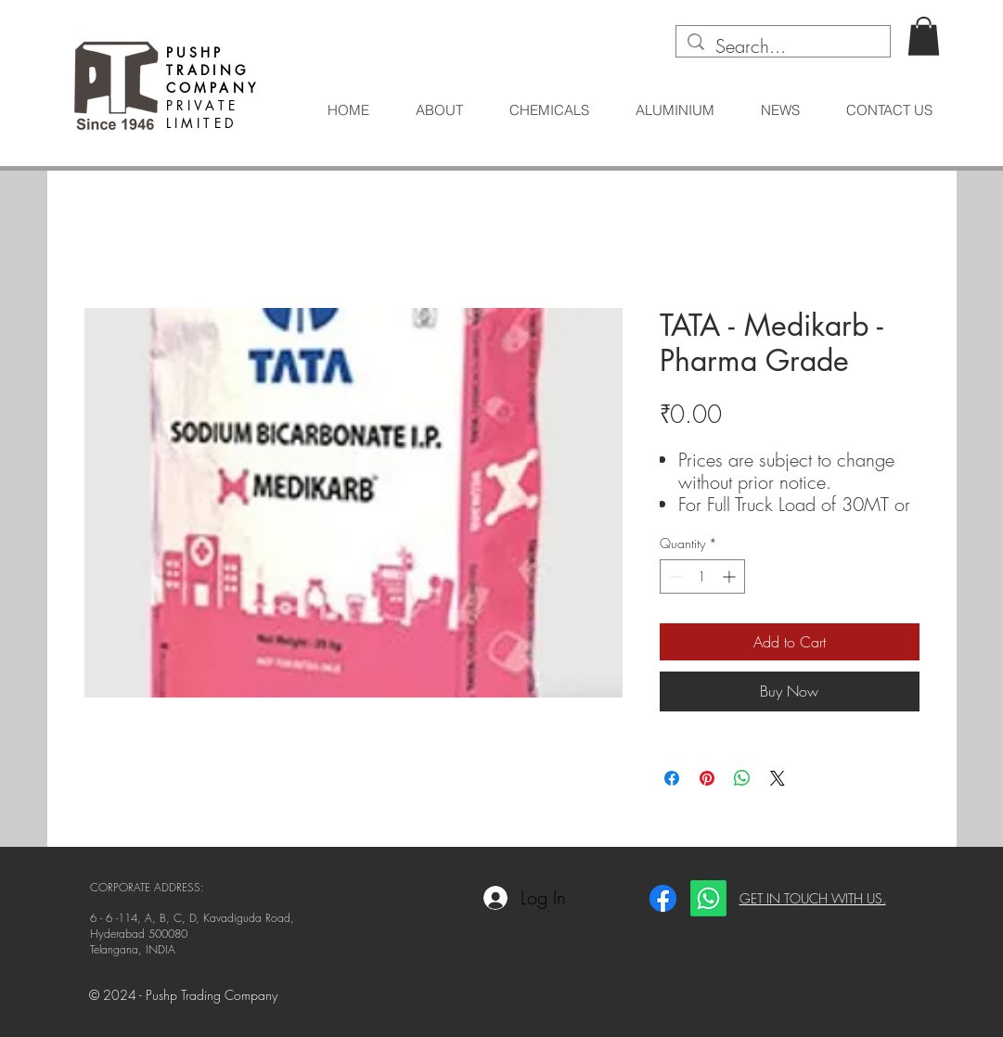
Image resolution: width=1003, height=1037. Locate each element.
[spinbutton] (702, 576)
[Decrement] (674, 576)
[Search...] (783, 46)
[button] (923, 36)
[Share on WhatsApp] (742, 778)
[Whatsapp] (708, 898)
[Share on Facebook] (672, 778)
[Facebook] (663, 898)
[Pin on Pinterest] (707, 778)
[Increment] (730, 576)
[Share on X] (777, 778)
